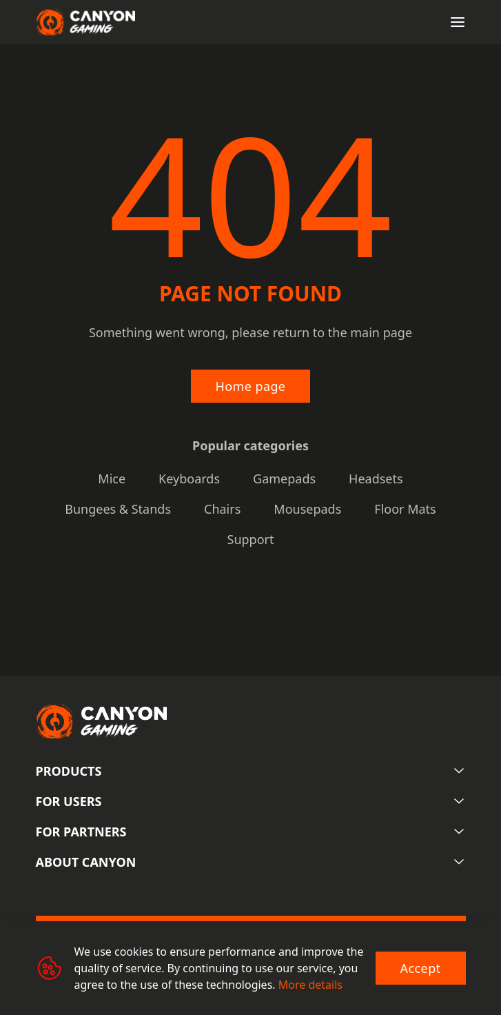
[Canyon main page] (85, 22)
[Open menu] (457, 22)
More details (310, 984)
